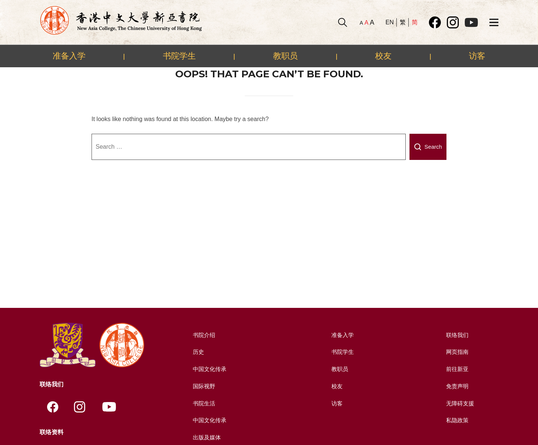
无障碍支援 (459, 403)
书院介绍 (203, 335)
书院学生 (179, 55)
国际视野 (203, 386)
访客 (477, 55)
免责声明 (457, 386)
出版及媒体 (206, 437)
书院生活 (203, 403)
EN (390, 22)
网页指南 (457, 352)
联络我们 (457, 335)
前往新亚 (457, 369)
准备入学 (69, 55)
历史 (197, 352)
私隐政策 (457, 420)
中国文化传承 (209, 369)
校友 (383, 55)
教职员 (285, 55)
